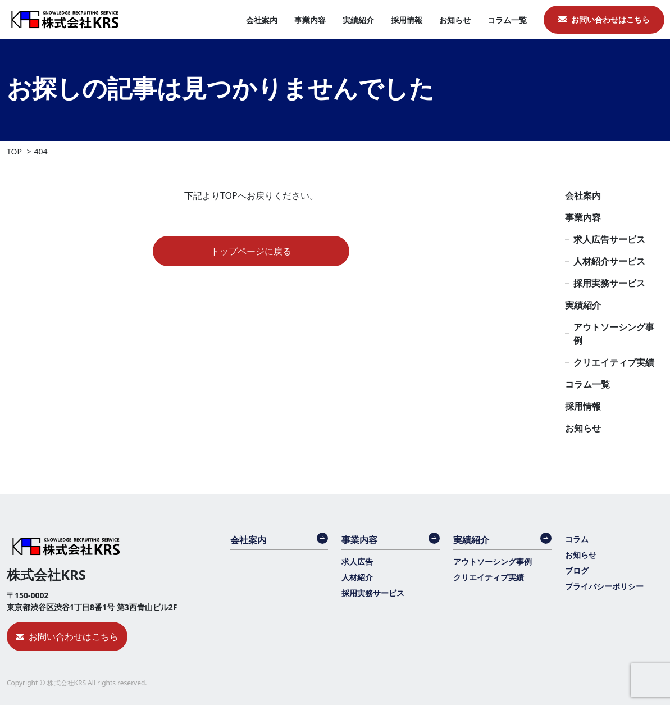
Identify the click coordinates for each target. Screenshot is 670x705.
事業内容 (310, 20)
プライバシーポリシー (604, 586)
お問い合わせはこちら (610, 19)
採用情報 (406, 20)
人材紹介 (357, 577)
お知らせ (455, 20)
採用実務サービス (609, 283)
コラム (577, 539)
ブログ (577, 570)
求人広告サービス (609, 239)
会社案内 (261, 20)
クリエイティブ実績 (613, 362)
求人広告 (357, 561)
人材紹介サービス (609, 261)
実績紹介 (358, 20)
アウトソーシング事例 (613, 334)
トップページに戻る (251, 251)
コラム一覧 (507, 20)
